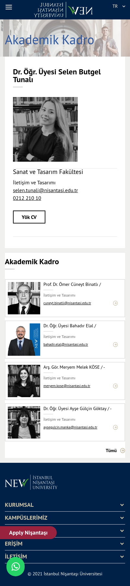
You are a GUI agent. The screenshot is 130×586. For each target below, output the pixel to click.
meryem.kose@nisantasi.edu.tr (66, 386)
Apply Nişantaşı (28, 532)
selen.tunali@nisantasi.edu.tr (45, 190)
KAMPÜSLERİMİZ (26, 518)
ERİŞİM (13, 544)
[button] (10, 7)
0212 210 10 (27, 198)
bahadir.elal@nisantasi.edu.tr (65, 344)
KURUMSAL (19, 505)
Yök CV (29, 217)
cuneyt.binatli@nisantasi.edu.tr (67, 303)
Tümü (111, 450)
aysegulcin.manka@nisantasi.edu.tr (70, 427)
